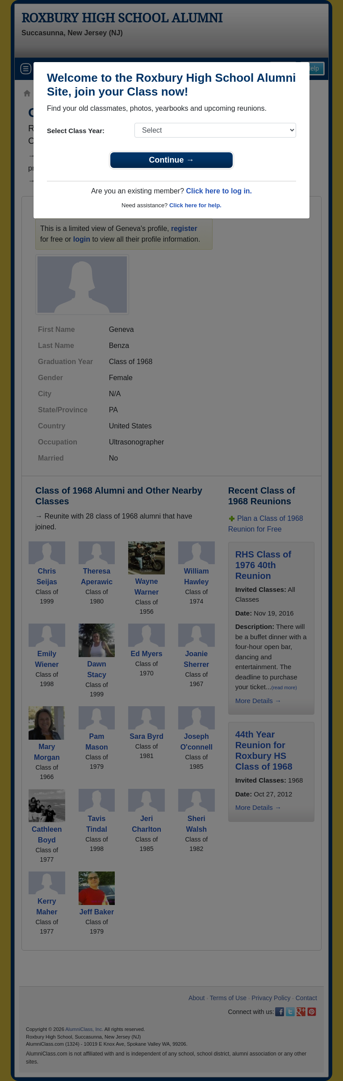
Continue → (171, 159)
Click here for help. (195, 205)
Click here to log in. (219, 191)
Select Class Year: (76, 130)
